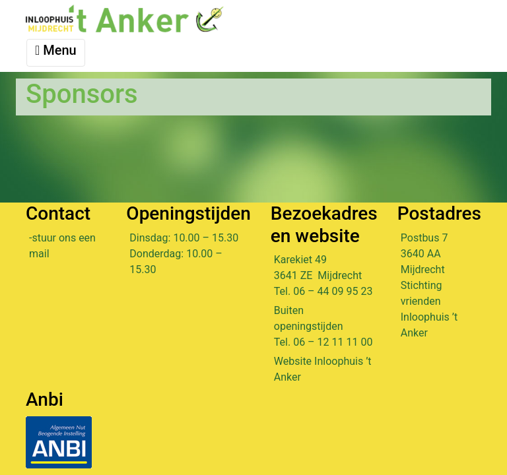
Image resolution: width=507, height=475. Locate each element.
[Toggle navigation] (55, 53)
